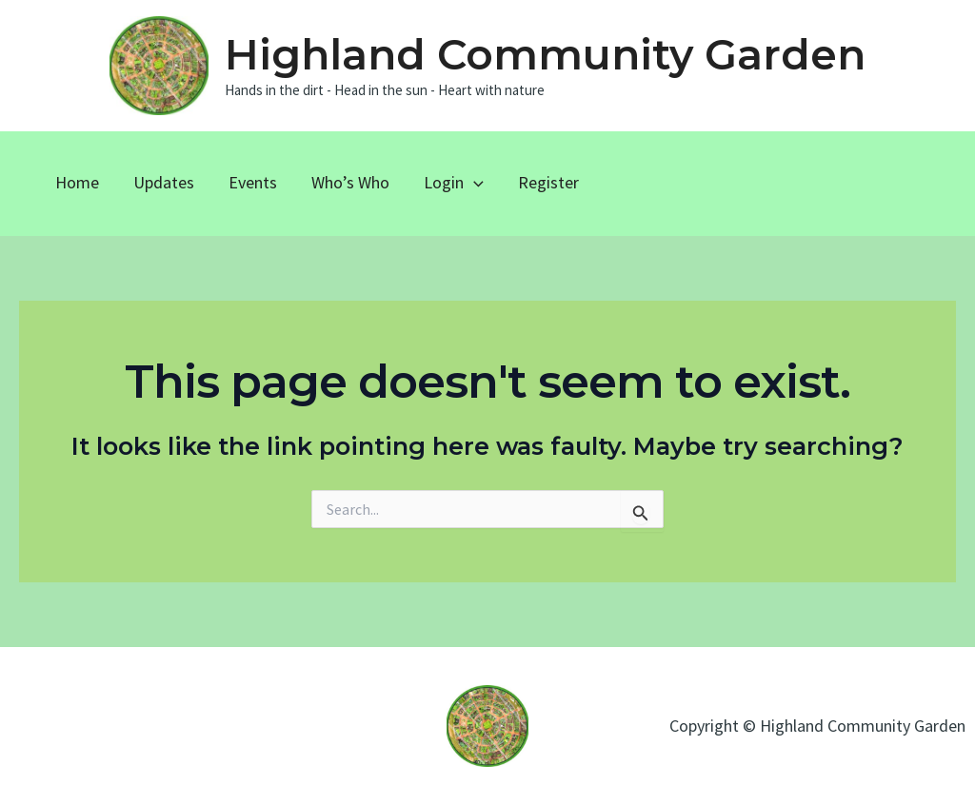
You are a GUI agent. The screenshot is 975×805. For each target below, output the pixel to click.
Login (454, 182)
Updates (163, 182)
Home (77, 182)
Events (253, 182)
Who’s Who (350, 182)
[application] (474, 182)
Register (548, 182)
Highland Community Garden (545, 54)
